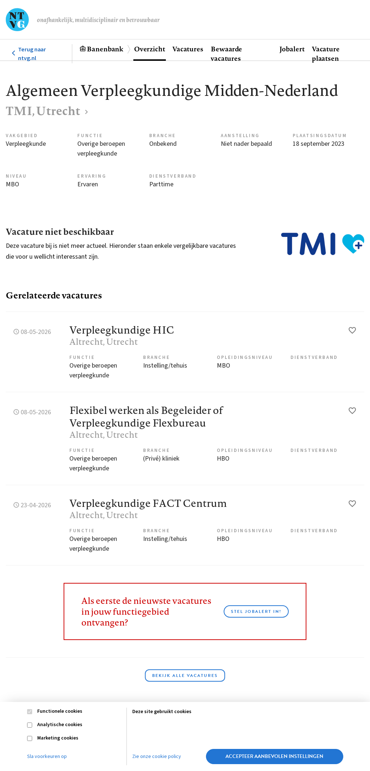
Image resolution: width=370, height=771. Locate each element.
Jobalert (292, 49)
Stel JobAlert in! (256, 611)
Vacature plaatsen (326, 53)
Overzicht (149, 49)
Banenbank (105, 49)
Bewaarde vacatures (226, 53)
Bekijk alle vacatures (185, 675)
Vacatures (187, 49)
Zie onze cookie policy (156, 756)
